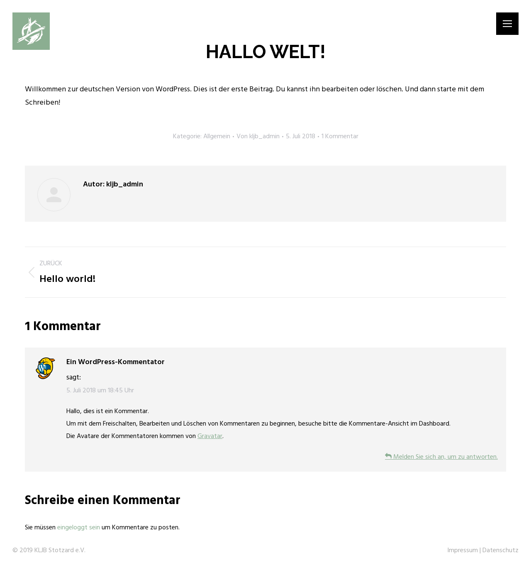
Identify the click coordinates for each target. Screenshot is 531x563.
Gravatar (209, 436)
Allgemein (216, 136)
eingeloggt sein (78, 527)
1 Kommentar (340, 136)
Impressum (462, 550)
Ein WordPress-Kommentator (115, 362)
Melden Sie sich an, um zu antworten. (441, 457)
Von (258, 136)
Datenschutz (500, 550)
